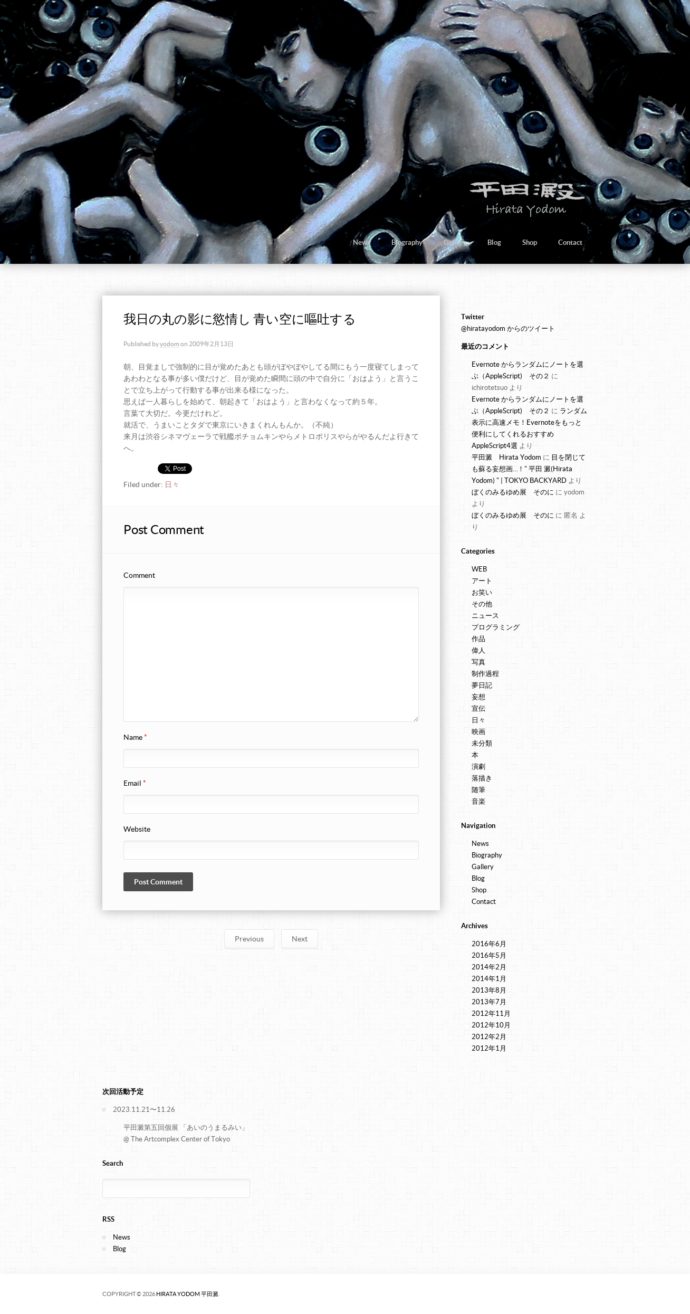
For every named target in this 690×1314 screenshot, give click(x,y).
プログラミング (496, 627)
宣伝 (478, 708)
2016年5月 (489, 955)
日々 (172, 484)
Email (134, 783)
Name (135, 737)
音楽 (478, 801)
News (361, 242)
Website (136, 829)
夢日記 (482, 685)
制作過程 (485, 674)
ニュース (485, 616)
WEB (479, 569)
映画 (478, 732)
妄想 (478, 697)
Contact (570, 242)
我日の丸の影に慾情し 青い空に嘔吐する (239, 319)
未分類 (482, 743)
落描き (482, 778)
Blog (494, 242)
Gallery (455, 242)
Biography (407, 242)
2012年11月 (491, 1013)
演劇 (478, 766)
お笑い (482, 592)
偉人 (478, 650)
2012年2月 (489, 1037)
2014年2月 (489, 967)
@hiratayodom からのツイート (508, 328)
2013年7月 (489, 1002)
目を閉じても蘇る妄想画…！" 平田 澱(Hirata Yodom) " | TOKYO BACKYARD (529, 468)
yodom (169, 343)
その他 (482, 604)
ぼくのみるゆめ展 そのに (513, 492)
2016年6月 (489, 944)
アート (482, 581)
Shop (529, 242)
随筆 (478, 790)
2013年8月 (489, 990)
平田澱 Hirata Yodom (506, 457)
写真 (478, 662)
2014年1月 (489, 979)
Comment (139, 575)
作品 (478, 639)
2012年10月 (491, 1025)
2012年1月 (489, 1048)
